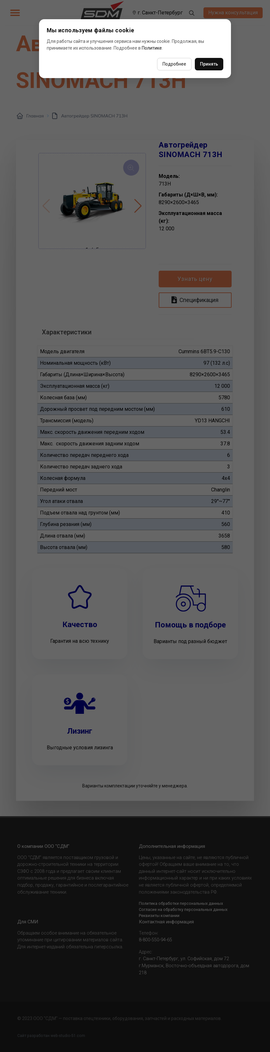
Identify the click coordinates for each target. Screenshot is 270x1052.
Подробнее (174, 64)
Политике (152, 48)
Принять (209, 64)
